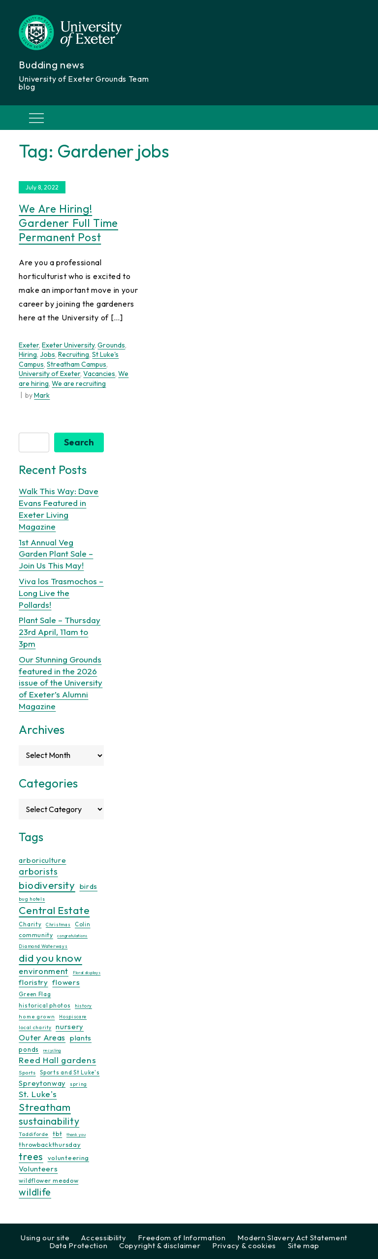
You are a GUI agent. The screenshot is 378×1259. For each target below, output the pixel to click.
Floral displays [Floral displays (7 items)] (87, 972)
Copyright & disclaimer (159, 1245)
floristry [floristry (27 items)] (33, 982)
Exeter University (68, 345)
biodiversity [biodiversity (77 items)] (47, 885)
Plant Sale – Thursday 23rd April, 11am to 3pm (59, 632)
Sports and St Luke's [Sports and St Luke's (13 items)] (69, 1072)
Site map (303, 1245)
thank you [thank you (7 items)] (76, 1134)
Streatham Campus (76, 364)
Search (79, 442)
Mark (42, 395)
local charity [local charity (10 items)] (35, 1027)
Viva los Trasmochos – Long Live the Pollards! (61, 593)
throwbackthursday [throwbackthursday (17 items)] (50, 1144)
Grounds (111, 345)
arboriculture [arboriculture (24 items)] (42, 860)
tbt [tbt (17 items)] (57, 1133)
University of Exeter (49, 373)
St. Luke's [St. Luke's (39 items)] (38, 1094)
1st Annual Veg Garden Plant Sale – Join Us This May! (56, 554)
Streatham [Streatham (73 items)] (44, 1107)
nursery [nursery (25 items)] (70, 1026)
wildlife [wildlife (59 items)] (35, 1192)
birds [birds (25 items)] (89, 886)
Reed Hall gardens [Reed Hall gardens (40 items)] (57, 1060)
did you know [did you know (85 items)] (50, 958)
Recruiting (73, 354)
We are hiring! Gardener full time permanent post (68, 223)
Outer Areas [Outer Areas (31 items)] (42, 1037)
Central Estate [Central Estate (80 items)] (54, 910)
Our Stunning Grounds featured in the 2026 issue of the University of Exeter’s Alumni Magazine (60, 682)
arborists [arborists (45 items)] (38, 871)
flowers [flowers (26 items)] (66, 982)
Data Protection (78, 1245)
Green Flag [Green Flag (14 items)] (35, 994)
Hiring (28, 354)
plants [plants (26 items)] (81, 1037)
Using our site (45, 1237)
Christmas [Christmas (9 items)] (58, 924)
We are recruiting (79, 383)
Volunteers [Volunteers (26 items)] (38, 1168)
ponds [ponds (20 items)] (29, 1049)
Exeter (29, 345)
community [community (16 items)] (36, 935)
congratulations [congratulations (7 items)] (72, 935)
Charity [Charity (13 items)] (30, 924)
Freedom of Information (181, 1237)
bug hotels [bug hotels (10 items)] (32, 899)
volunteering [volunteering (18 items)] (68, 1158)
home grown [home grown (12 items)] (37, 1016)
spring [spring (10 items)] (78, 1084)
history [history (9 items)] (83, 1005)
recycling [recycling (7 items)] (52, 1050)
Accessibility (103, 1237)
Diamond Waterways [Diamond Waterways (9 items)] (43, 946)
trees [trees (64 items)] (31, 1156)
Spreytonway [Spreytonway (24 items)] (42, 1083)
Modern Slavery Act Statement (292, 1237)
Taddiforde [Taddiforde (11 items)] (33, 1134)
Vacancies (99, 373)
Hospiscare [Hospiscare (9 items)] (73, 1016)
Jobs (47, 354)
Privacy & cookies (244, 1245)
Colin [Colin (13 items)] (83, 924)
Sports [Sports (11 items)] (27, 1073)
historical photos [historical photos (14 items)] (44, 1005)
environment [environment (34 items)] (43, 971)
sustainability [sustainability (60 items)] (49, 1121)
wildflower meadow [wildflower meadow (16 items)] (48, 1180)
